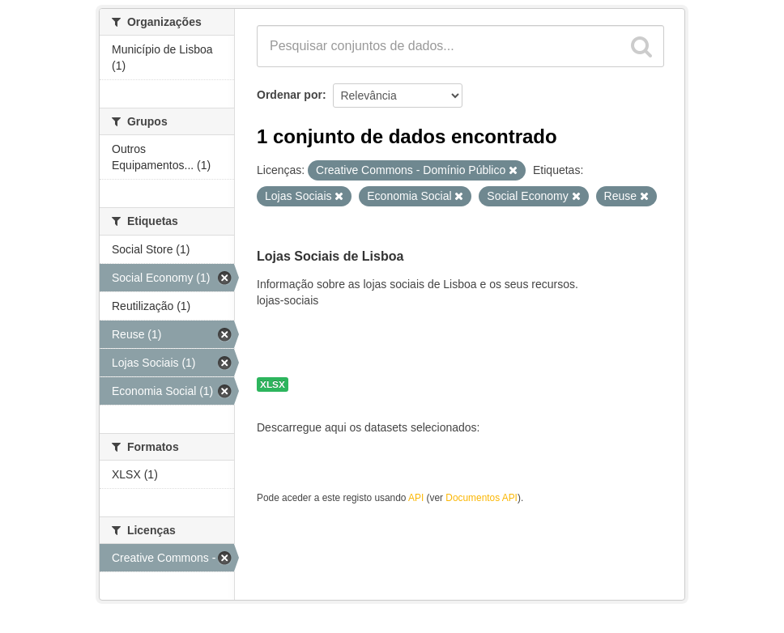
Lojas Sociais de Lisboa (330, 256)
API (416, 497)
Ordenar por (289, 94)
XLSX (272, 384)
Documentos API (481, 497)
